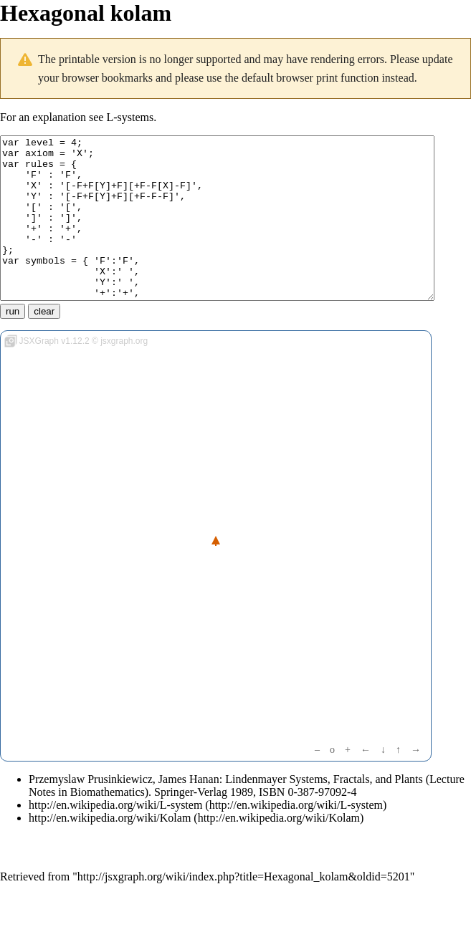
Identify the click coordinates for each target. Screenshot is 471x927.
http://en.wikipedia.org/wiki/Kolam (110, 850)
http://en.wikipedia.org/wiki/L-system (115, 837)
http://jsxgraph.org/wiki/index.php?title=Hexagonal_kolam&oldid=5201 (243, 909)
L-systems (129, 117)
